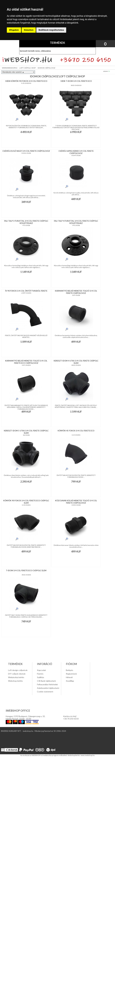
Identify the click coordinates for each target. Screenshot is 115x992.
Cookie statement (45, 691)
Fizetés (40, 674)
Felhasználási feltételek (47, 684)
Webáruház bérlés (16, 677)
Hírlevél (69, 677)
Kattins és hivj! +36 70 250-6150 (71, 717)
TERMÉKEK (57, 42)
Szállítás (40, 677)
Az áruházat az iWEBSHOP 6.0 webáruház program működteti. (44, 755)
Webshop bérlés (15, 681)
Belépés (69, 670)
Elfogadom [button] (14, 30)
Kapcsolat (41, 670)
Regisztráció (71, 674)
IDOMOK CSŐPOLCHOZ (46, 68)
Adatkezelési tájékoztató (48, 688)
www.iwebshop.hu (88, 755)
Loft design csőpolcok (18, 670)
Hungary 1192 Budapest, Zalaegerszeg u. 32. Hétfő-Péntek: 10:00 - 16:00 (25, 717)
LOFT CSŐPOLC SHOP (27, 68)
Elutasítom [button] (28, 30)
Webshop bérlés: (74, 755)
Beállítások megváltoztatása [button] (51, 30)
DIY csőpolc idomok (17, 674)
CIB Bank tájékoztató (46, 681)
